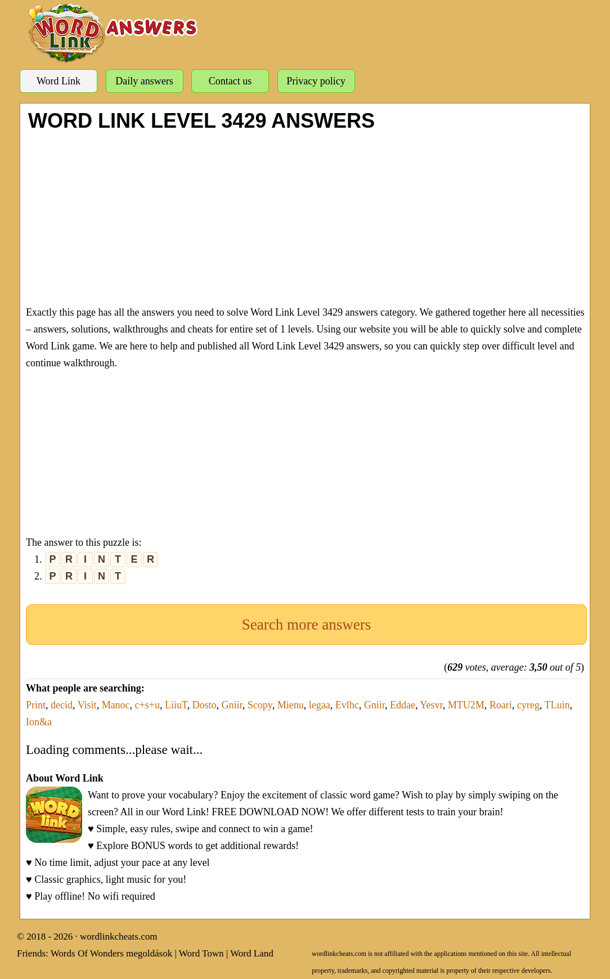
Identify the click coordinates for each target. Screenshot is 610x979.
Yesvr (431, 705)
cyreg (528, 705)
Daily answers (144, 81)
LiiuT (176, 705)
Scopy (260, 705)
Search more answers (306, 624)
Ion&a (39, 721)
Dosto (204, 705)
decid (62, 705)
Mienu (290, 705)
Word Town (201, 953)
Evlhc (347, 705)
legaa (319, 705)
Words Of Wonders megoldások (112, 953)
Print (36, 705)
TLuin (556, 705)
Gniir (232, 705)
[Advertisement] (306, 216)
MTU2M (466, 705)
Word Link (58, 81)
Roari (501, 705)
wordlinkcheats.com (118, 936)
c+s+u (147, 705)
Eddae (402, 705)
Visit (87, 705)
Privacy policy (315, 81)
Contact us (230, 81)
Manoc (116, 705)
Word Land (251, 953)
